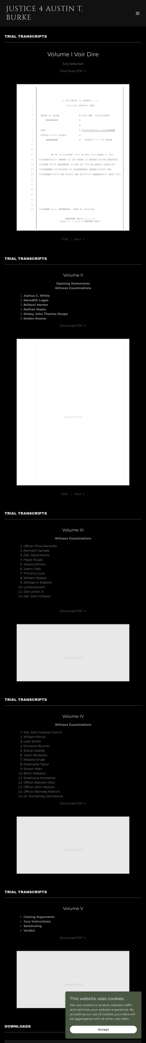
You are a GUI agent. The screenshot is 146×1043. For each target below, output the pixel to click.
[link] (52, 19)
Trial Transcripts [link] (49, 1033)
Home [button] (28, 1033)
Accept (103, 1029)
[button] (137, 13)
